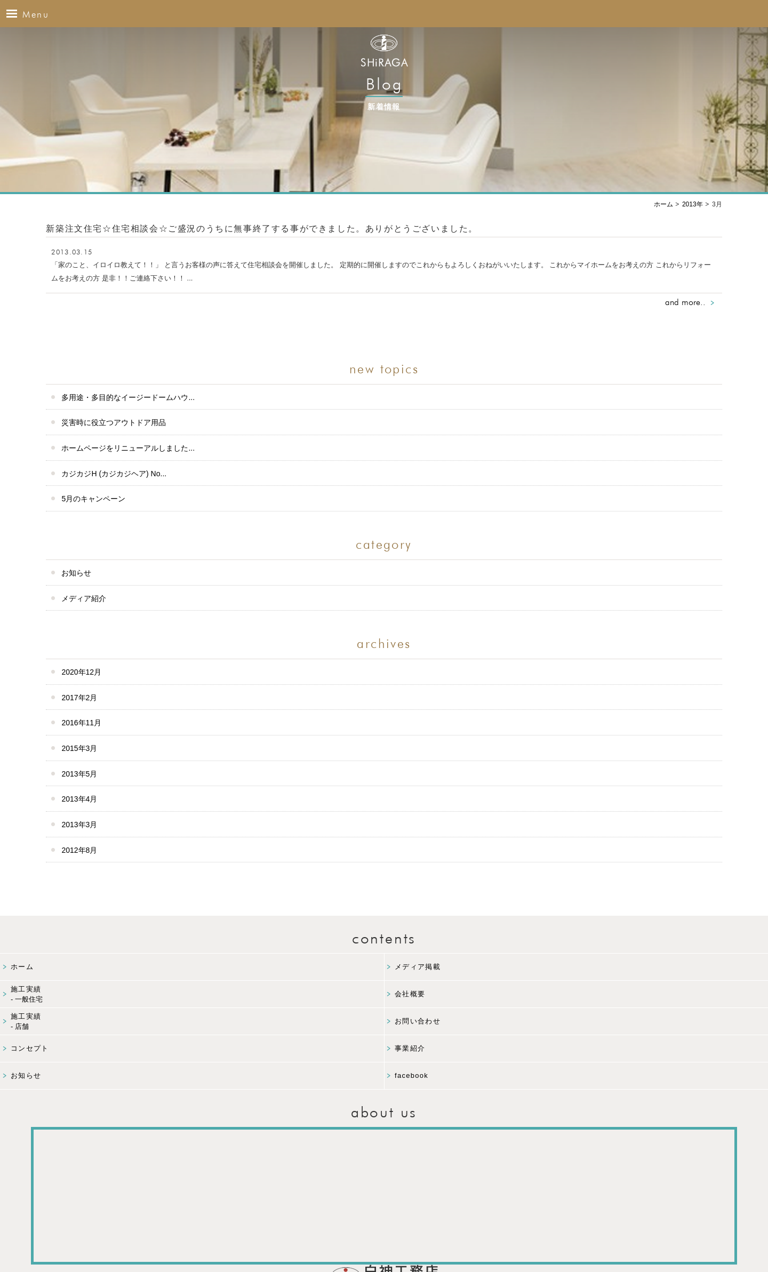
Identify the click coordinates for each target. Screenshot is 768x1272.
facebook (411, 1075)
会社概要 (410, 994)
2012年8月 (79, 850)
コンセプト (30, 1048)
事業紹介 (410, 1048)
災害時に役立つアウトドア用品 (113, 422)
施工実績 (197, 995)
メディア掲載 (418, 967)
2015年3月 (79, 748)
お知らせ (76, 573)
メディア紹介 (83, 598)
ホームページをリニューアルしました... (128, 448)
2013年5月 (79, 774)
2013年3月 (79, 824)
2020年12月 (81, 672)
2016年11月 (81, 722)
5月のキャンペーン (93, 498)
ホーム (22, 967)
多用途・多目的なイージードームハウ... (128, 397)
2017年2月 (79, 697)
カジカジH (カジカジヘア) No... (113, 473)
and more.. (685, 302)
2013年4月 (79, 799)
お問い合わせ (418, 1021)
